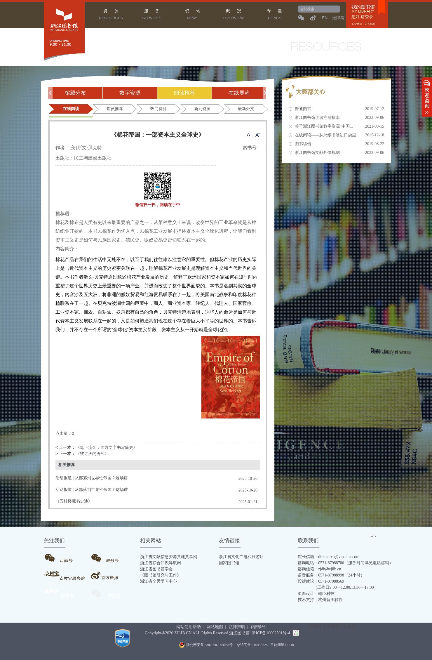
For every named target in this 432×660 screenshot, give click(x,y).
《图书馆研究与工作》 (160, 575)
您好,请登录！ (364, 17)
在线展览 (239, 93)
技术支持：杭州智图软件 (320, 600)
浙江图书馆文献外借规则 (339, 152)
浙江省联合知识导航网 (160, 563)
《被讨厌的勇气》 (92, 453)
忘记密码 (357, 23)
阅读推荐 (184, 93)
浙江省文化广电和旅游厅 (241, 557)
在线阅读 (71, 109)
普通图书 (339, 109)
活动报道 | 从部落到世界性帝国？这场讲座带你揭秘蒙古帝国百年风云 (91, 479)
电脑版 (315, 626)
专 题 (274, 15)
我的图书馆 (363, 7)
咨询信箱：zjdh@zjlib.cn (319, 569)
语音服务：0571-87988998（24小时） (331, 575)
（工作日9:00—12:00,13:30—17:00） (338, 587)
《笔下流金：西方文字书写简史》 (106, 447)
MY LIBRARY (362, 11)
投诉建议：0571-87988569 (321, 581)
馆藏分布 (75, 93)
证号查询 (370, 23)
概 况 (233, 15)
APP (351, 626)
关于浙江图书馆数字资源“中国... (339, 126)
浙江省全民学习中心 (158, 581)
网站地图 (215, 627)
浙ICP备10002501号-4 (271, 633)
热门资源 (158, 109)
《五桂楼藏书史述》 (73, 501)
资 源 (110, 15)
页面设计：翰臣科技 (316, 593)
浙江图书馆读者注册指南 (339, 117)
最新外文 (246, 109)
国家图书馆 (229, 563)
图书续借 (339, 144)
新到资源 (202, 109)
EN (325, 17)
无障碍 (338, 17)
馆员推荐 (115, 109)
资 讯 (192, 15)
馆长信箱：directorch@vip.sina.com (328, 557)
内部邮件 (259, 627)
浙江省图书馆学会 (156, 569)
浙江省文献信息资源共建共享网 (168, 557)
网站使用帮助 (188, 627)
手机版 (333, 626)
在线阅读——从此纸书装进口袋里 (339, 135)
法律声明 (237, 627)
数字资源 (129, 93)
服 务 (151, 15)
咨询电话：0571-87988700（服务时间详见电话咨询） (345, 563)
